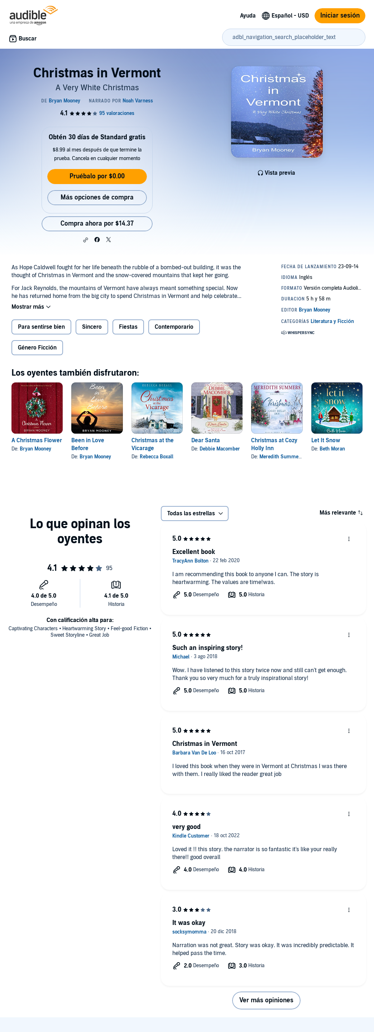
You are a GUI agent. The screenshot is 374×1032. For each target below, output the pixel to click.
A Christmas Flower (36, 440)
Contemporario (174, 327)
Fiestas (128, 327)
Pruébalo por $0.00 (97, 176)
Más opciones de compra (97, 197)
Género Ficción (37, 347)
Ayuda (248, 15)
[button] (85, 240)
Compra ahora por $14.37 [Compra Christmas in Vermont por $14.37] (97, 223)
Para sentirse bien (41, 327)
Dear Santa (205, 440)
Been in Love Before (87, 444)
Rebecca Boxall (156, 457)
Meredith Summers (281, 457)
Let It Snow (325, 440)
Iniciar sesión (340, 15)
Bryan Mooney (35, 449)
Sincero (92, 327)
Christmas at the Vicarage (152, 444)
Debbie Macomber (220, 449)
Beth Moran (332, 449)
